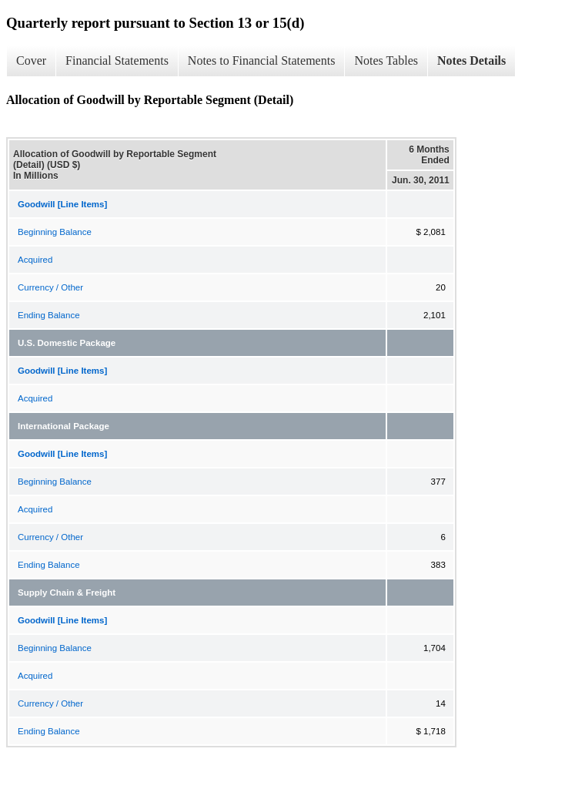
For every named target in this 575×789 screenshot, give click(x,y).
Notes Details (471, 60)
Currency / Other (50, 287)
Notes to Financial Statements (262, 60)
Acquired (35, 259)
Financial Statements (117, 60)
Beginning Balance (55, 232)
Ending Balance (49, 315)
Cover (31, 60)
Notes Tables (386, 60)
